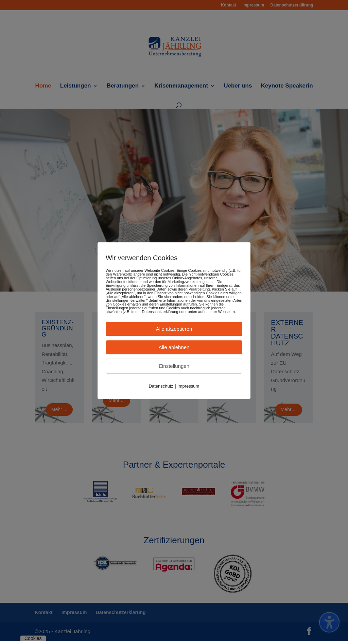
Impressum (188, 386)
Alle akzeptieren (174, 329)
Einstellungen (174, 366)
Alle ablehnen (174, 347)
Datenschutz (161, 386)
